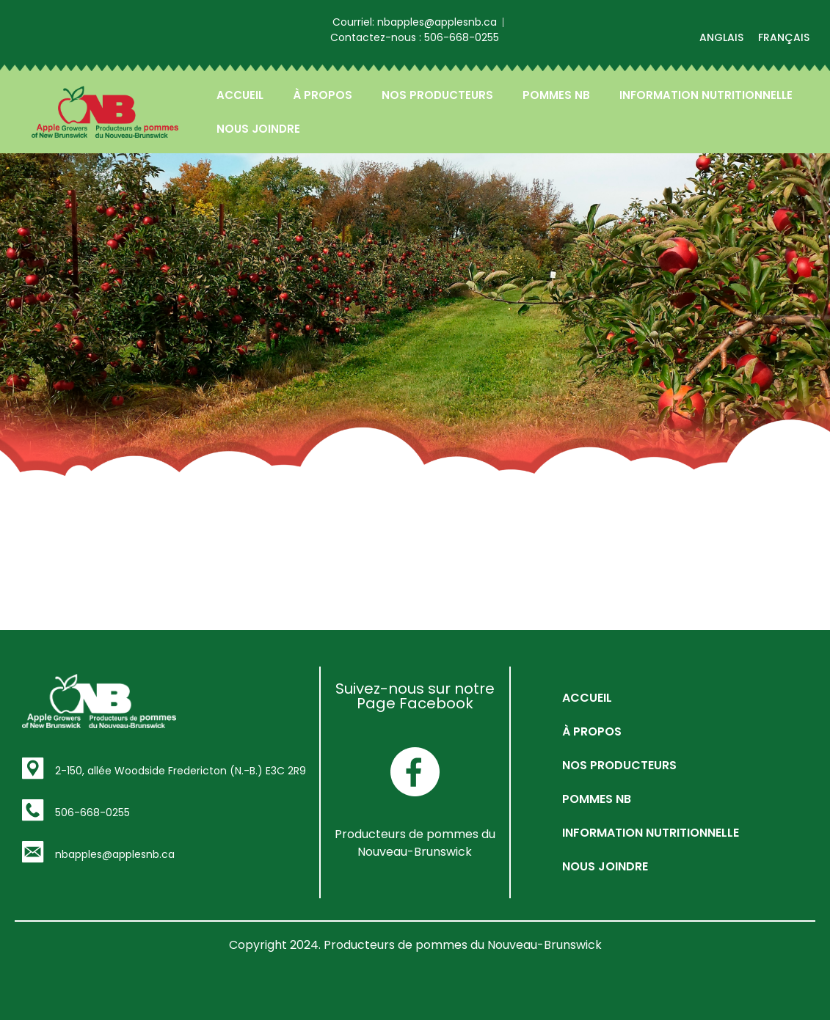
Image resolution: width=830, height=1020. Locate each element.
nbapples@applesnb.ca (115, 854)
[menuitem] (721, 37)
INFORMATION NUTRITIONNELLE (706, 95)
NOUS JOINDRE (258, 128)
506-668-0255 (92, 812)
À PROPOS (322, 95)
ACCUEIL (239, 95)
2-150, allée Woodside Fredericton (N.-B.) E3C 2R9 (180, 770)
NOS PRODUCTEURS (437, 95)
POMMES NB (556, 95)
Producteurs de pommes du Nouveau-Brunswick (415, 843)
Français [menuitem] (783, 37)
